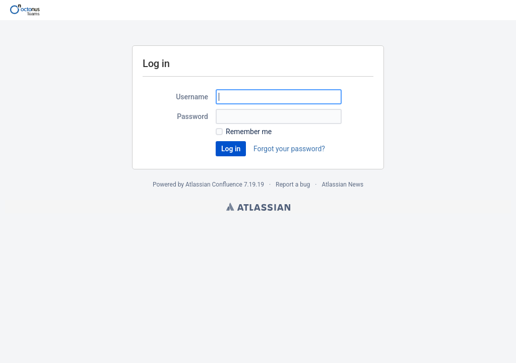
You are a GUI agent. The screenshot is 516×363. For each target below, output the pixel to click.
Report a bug (293, 184)
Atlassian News (342, 184)
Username (192, 97)
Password (192, 116)
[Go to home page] (25, 10)
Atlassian (258, 206)
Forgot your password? (289, 149)
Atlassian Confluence (213, 184)
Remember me (249, 132)
